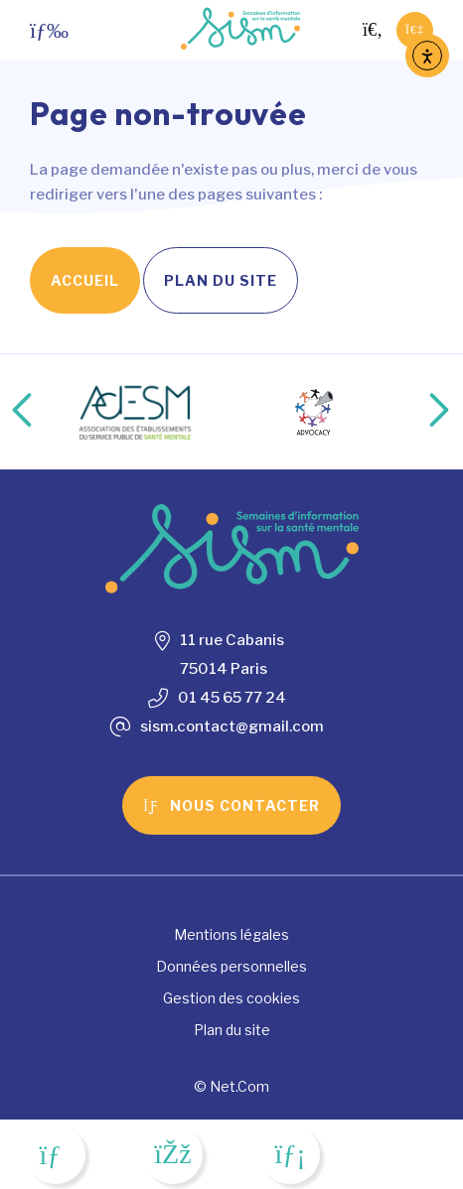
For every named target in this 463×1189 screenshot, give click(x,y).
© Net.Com (231, 1086)
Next (418, 412)
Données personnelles (231, 966)
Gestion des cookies (231, 998)
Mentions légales (231, 934)
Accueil (85, 280)
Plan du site (220, 280)
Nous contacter (231, 805)
